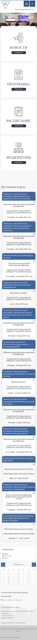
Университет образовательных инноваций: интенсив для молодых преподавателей (17, 284)
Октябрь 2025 (18, 564)
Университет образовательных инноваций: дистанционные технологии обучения (19, 373)
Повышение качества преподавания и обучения (18, 256)
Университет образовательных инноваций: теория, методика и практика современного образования (19, 486)
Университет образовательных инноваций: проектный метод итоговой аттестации (18, 401)
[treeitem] (18, 554)
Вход (31, 9)
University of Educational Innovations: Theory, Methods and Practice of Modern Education (18, 518)
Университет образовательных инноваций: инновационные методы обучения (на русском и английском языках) (17, 313)
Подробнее (19, 52)
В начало (5, 554)
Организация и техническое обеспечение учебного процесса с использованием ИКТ (16, 344)
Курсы (6, 558)
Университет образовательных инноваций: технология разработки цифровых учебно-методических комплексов (17, 227)
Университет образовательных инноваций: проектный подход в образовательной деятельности (16, 431)
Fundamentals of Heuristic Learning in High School (18, 459)
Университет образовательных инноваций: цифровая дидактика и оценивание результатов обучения (16, 196)
